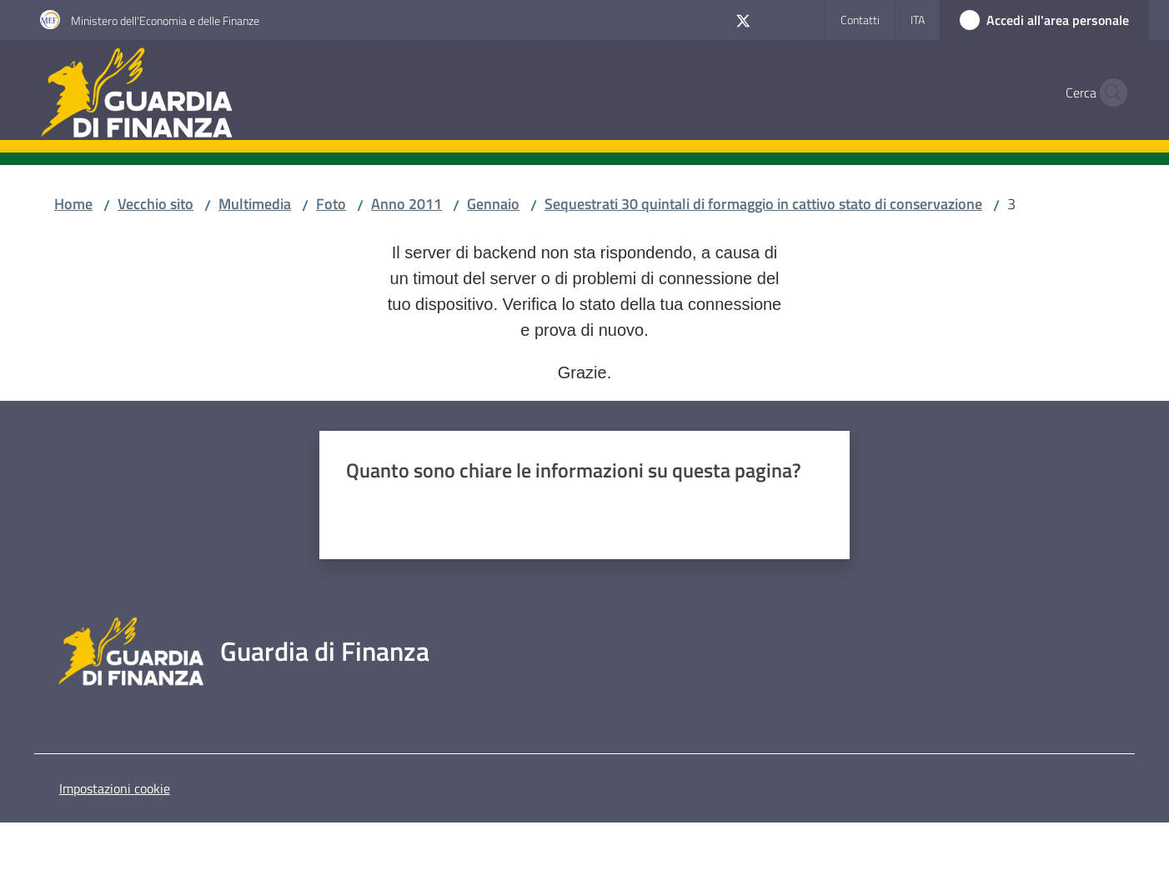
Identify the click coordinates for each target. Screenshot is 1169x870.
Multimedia (254, 203)
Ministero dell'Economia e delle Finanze (165, 20)
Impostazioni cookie (114, 788)
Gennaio (493, 203)
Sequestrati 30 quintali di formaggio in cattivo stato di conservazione (763, 203)
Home (73, 203)
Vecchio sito (155, 203)
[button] (1109, 92)
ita (918, 19)
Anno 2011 (406, 203)
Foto (331, 203)
